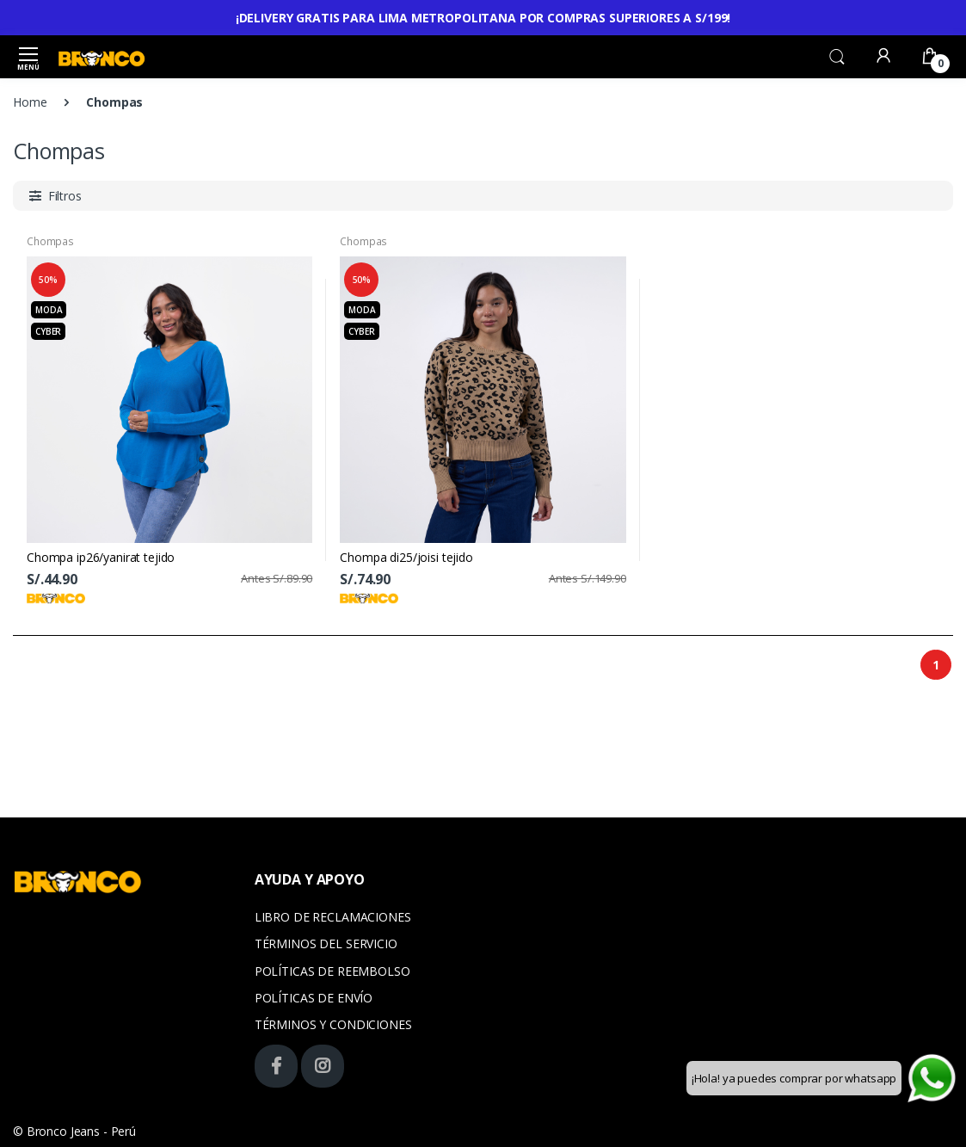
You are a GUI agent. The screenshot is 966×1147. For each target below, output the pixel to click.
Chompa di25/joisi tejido (406, 557)
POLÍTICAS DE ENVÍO (313, 998)
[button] (837, 55)
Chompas (50, 241)
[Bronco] (101, 57)
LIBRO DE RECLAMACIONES (333, 917)
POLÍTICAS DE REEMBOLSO (332, 971)
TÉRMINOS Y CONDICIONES (333, 1024)
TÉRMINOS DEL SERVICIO (326, 943)
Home (29, 102)
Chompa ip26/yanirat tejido (101, 557)
